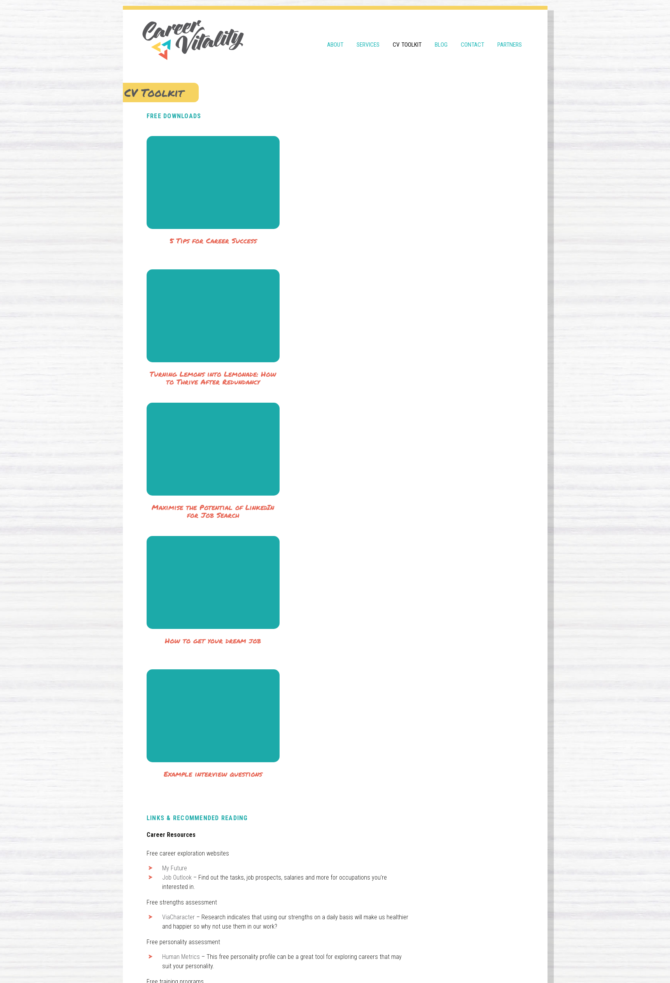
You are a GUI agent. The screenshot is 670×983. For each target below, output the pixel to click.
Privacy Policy (303, 959)
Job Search (184, 817)
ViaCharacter (186, 661)
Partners (509, 39)
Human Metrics (188, 701)
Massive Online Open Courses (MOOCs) (218, 768)
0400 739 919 (218, 924)
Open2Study (185, 740)
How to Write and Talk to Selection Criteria (222, 848)
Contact (472, 39)
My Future (182, 612)
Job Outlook (184, 621)
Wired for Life (186, 866)
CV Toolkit (407, 39)
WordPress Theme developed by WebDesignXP (427, 959)
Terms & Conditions (261, 959)
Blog (441, 39)
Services (368, 39)
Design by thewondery (347, 959)
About (335, 39)
